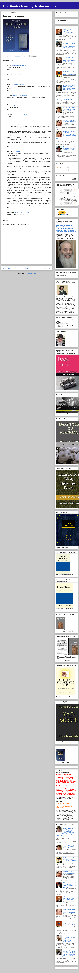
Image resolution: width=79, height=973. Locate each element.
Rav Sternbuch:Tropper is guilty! (64, 99)
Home (27, 268)
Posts (59, 167)
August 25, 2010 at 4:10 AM (17, 84)
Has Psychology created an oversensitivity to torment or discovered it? (69, 911)
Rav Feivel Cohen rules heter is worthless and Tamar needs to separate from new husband (69, 860)
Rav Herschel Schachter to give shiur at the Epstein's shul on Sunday (69, 73)
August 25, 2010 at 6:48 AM (20, 114)
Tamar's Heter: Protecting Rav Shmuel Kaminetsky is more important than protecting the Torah (69, 149)
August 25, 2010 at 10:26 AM (24, 124)
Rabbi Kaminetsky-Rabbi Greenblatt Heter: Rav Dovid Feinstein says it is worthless (69, 885)
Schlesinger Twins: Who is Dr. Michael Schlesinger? (69, 121)
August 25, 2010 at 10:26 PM (19, 151)
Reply (8, 69)
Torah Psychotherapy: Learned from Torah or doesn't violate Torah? (68, 847)
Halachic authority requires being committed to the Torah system (69, 31)
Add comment (7, 220)
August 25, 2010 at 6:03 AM (20, 105)
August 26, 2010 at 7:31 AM (22, 212)
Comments (60, 169)
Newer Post (6, 268)
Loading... (58, 15)
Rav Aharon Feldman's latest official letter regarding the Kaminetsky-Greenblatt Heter (69, 87)
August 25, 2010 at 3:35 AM (15, 74)
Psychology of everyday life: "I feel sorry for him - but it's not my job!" (69, 109)
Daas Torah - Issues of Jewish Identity (28, 6)
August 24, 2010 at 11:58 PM (19, 65)
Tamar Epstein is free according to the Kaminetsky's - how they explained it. (69, 59)
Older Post (47, 268)
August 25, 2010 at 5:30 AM (20, 95)
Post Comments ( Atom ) (30, 273)
